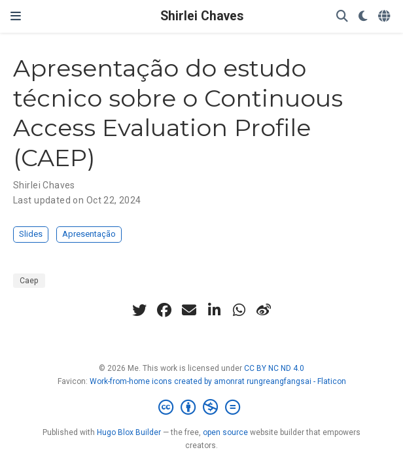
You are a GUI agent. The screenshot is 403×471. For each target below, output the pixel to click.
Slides (31, 234)
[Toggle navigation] (15, 16)
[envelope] (189, 310)
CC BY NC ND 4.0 (274, 368)
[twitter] (139, 310)
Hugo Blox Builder (129, 432)
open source (225, 432)
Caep (29, 280)
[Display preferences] (363, 16)
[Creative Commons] (201, 407)
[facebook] (164, 310)
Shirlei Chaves (201, 16)
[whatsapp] (239, 310)
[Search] (342, 16)
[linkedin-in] (214, 310)
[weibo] (263, 310)
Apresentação (89, 234)
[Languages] (385, 16)
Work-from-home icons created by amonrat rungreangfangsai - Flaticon (218, 381)
